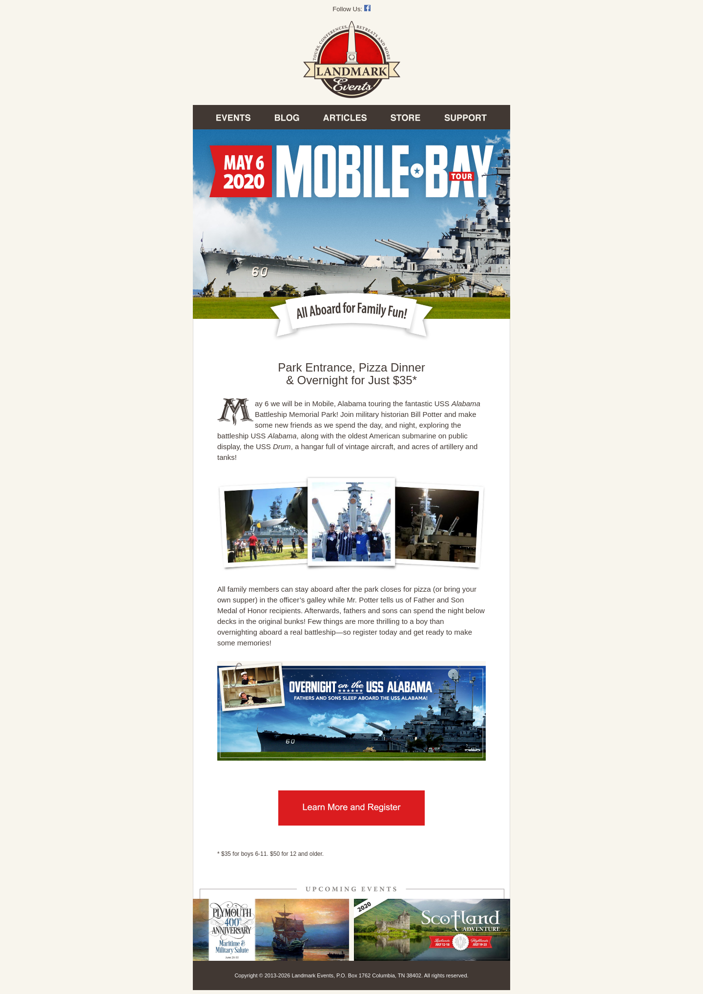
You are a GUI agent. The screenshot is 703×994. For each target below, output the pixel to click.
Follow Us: (351, 9)
